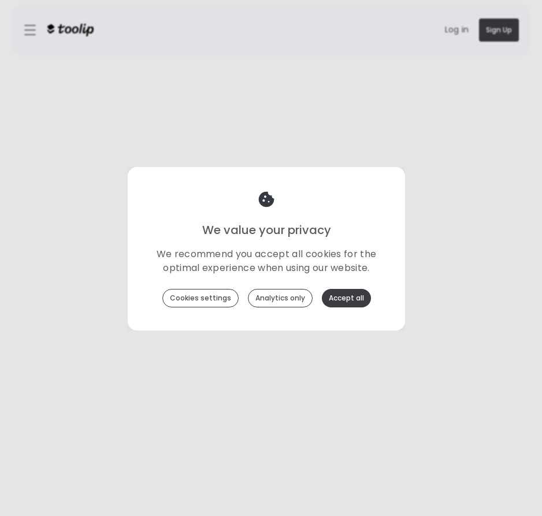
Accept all (346, 298)
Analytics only (280, 298)
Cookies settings (200, 298)
